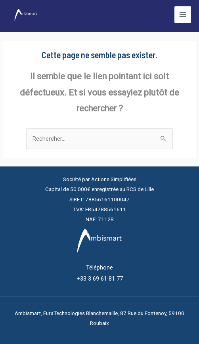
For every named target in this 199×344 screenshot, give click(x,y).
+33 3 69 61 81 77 (100, 278)
